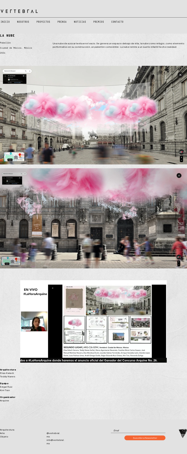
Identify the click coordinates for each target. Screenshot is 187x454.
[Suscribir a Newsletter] (144, 437)
